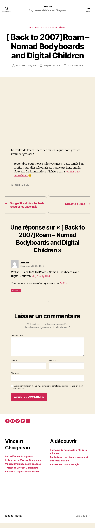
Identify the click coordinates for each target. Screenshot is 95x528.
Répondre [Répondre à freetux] (16, 295)
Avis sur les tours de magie (64, 469)
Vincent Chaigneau (27, 66)
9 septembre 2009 (52, 66)
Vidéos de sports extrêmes (50, 28)
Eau (31, 28)
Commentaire (18, 340)
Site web (15, 378)
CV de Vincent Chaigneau (19, 461)
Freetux (47, 6)
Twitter (64, 288)
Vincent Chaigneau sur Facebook (23, 469)
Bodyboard (19, 185)
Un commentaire (75, 66)
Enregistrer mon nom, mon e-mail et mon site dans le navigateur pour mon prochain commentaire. (48, 392)
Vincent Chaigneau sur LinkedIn (22, 476)
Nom (14, 365)
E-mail (52, 365)
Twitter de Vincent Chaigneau (21, 472)
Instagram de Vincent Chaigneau (23, 465)
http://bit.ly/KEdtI (42, 281)
